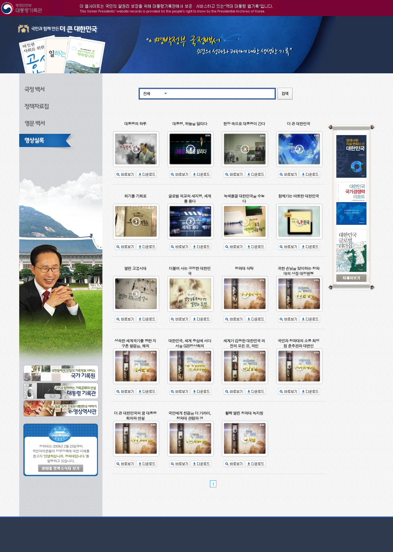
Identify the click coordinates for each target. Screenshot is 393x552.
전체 (146, 93)
